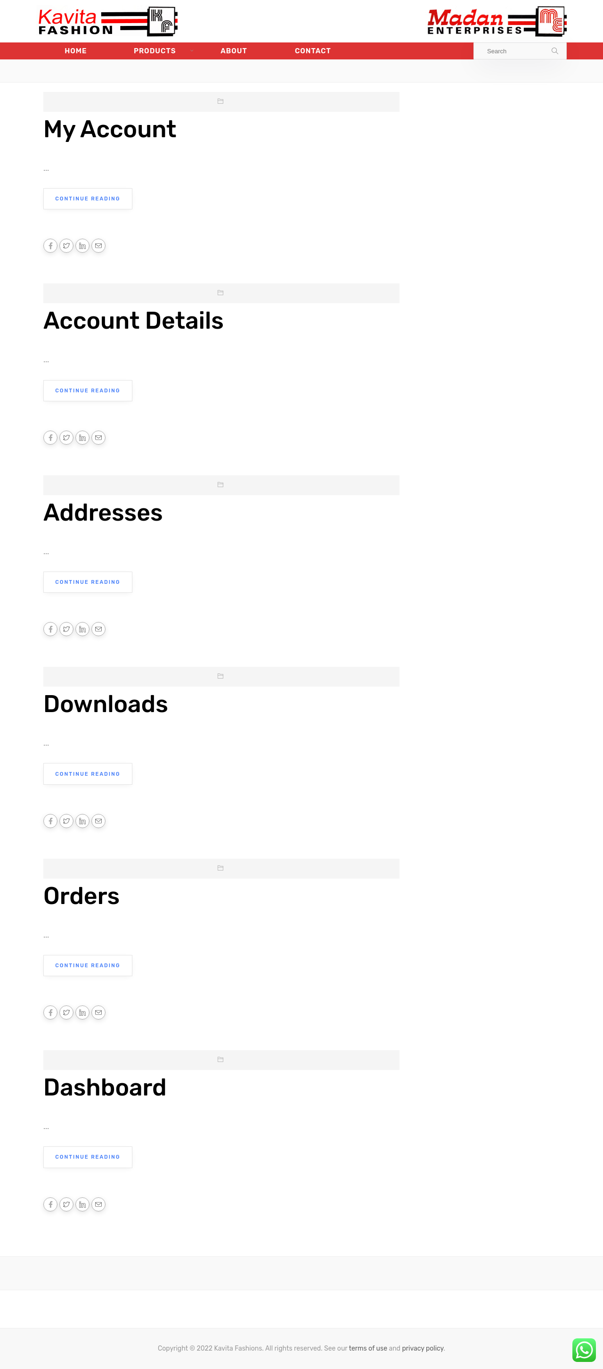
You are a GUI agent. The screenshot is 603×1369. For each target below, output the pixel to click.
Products (155, 51)
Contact (313, 51)
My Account (110, 129)
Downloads (105, 703)
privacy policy (422, 1348)
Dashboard (105, 1086)
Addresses (103, 512)
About (233, 51)
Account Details (133, 321)
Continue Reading (87, 199)
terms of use (368, 1348)
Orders (81, 895)
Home (76, 51)
